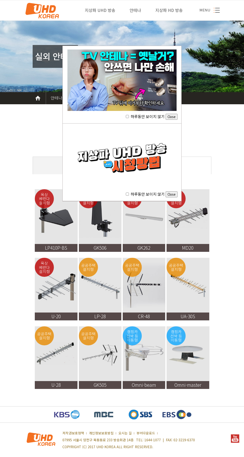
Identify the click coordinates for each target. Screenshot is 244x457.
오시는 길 (125, 433)
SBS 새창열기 (140, 414)
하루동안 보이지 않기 (152, 116)
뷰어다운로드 (146, 433)
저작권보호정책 (73, 433)
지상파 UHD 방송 (100, 10)
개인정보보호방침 (101, 433)
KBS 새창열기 (67, 414)
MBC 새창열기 (104, 414)
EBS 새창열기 (177, 414)
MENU (204, 9)
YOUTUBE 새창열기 (235, 438)
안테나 (135, 10)
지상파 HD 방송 (169, 10)
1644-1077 (152, 439)
